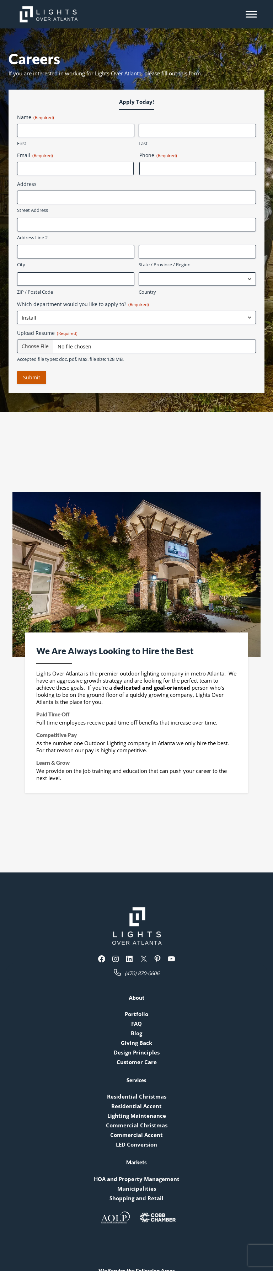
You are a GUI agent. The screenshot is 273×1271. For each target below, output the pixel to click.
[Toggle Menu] (251, 14)
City (21, 264)
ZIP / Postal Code (35, 292)
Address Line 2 (32, 237)
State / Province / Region (165, 264)
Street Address (32, 210)
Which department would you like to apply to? (83, 304)
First (21, 143)
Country (147, 292)
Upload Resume (47, 333)
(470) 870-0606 (142, 973)
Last (143, 143)
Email (35, 155)
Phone (158, 155)
